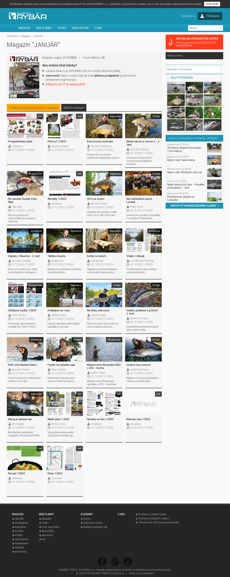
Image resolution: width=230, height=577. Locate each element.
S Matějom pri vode (59, 310)
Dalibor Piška (98, 372)
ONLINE (19, 518)
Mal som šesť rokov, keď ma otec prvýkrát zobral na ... (102, 325)
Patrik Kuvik (136, 206)
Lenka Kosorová (139, 369)
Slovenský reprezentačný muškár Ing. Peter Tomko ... (23, 325)
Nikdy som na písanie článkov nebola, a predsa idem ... (143, 380)
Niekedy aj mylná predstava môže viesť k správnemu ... (102, 271)
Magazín (25, 36)
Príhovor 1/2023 (57, 141)
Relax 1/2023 (55, 473)
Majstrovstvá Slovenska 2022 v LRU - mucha (104, 366)
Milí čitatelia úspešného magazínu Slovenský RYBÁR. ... (25, 434)
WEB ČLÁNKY (44, 28)
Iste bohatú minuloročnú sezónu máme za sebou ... (62, 380)
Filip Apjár (17, 206)
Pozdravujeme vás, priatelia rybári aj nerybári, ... (142, 271)
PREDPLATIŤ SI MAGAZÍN (65, 84)
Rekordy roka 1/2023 (138, 419)
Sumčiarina (21, 539)
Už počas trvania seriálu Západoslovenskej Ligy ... (61, 434)
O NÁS (98, 28)
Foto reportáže (51, 527)
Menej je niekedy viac (20, 419)
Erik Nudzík (18, 424)
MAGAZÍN (24, 28)
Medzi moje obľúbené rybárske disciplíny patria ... (64, 271)
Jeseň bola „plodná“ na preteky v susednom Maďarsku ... (143, 217)
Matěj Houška (58, 315)
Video (45, 522)
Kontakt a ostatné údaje (152, 514)
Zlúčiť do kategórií (73, 107)
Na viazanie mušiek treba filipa (22, 200)
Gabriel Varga (98, 315)
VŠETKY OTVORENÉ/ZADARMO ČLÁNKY (194, 205)
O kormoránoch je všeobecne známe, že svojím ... (24, 380)
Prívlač (19, 535)
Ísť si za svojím (95, 198)
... (9, 154)
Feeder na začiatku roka (61, 364)
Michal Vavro (58, 424)
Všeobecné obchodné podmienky (158, 522)
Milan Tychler (58, 369)
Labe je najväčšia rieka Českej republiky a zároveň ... (63, 325)
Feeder (19, 531)
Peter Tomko (19, 315)
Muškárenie (21, 543)
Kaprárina (20, 527)
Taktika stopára (56, 256)
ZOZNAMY (86, 514)
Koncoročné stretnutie (100, 141)
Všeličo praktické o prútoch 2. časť (142, 312)
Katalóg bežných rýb (95, 527)
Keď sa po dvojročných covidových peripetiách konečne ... (139, 160)
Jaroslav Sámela (139, 149)
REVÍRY (62, 28)
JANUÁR (37, 36)
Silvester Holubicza (101, 146)
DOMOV (14, 36)
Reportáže (48, 531)
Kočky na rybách (96, 256)
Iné (43, 539)
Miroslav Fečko (99, 203)
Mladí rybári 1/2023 (58, 419)
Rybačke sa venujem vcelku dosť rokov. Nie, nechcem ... (102, 214)
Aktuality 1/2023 (57, 198)
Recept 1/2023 (16, 473)
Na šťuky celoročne (98, 310)
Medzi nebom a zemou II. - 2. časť (143, 143)
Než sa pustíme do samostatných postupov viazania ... (22, 218)
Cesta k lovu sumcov (139, 364)
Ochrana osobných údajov (153, 518)
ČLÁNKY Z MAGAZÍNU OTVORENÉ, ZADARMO (193, 138)
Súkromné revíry (92, 522)
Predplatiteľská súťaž (20, 141)
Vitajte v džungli (135, 256)
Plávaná (19, 547)
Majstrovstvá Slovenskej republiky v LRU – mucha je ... (102, 383)
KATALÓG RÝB (80, 28)
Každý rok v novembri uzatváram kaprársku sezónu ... (103, 157)
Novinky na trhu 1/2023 (100, 419)
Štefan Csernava (139, 318)
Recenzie (47, 535)
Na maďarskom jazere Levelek (139, 200)
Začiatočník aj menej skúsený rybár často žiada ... (143, 328)
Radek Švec (57, 260)
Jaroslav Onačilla (21, 260)
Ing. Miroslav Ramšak (142, 260)
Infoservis (20, 551)
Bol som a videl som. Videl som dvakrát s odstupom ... (23, 271)
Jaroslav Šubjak (60, 146)
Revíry (86, 518)
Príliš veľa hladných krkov (22, 364)
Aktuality (46, 518)
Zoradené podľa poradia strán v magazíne (33, 107)
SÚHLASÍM (212, 4)
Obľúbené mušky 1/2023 (22, 310)
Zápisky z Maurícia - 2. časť (24, 256)
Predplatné (21, 522)
